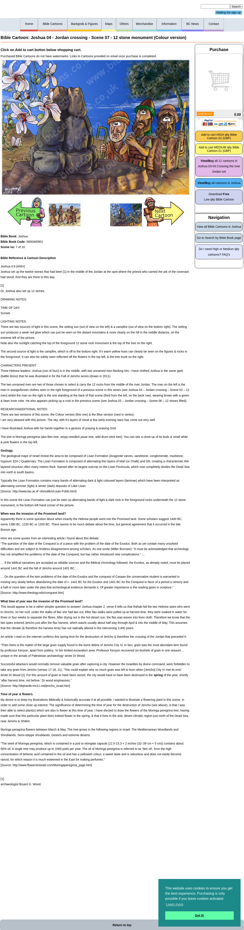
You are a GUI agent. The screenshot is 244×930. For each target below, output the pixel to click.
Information (169, 24)
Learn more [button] (174, 904)
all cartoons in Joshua (218, 183)
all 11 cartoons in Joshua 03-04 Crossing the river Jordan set (219, 166)
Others (124, 24)
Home (29, 24)
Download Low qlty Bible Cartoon (219, 196)
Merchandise (144, 24)
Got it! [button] (199, 915)
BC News (192, 24)
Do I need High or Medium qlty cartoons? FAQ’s (219, 251)
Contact (214, 24)
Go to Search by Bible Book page (219, 238)
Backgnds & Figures (84, 24)
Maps (108, 24)
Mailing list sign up (228, 12)
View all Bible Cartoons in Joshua (219, 226)
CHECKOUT (205, 114)
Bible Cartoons (52, 24)
